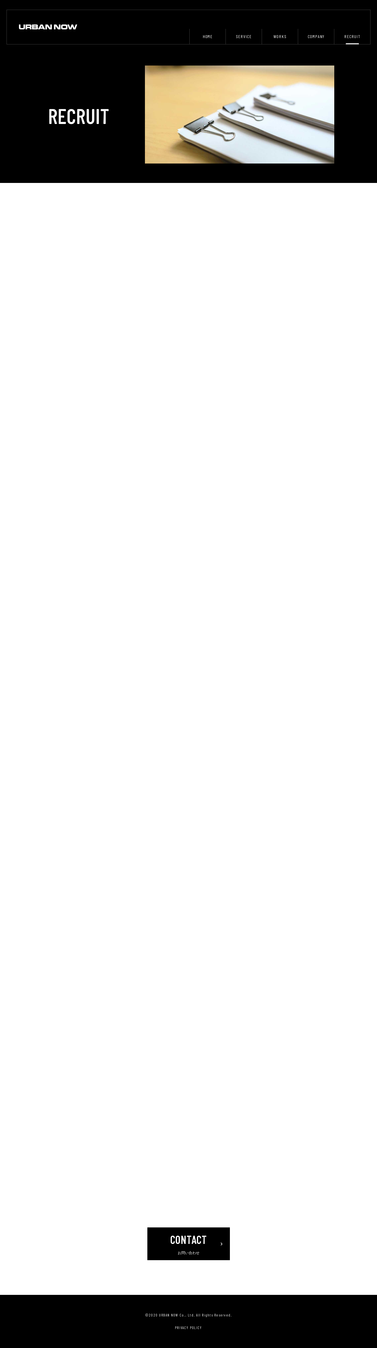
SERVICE (244, 36)
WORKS (279, 36)
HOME (208, 36)
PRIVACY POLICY (188, 1327)
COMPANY (316, 36)
